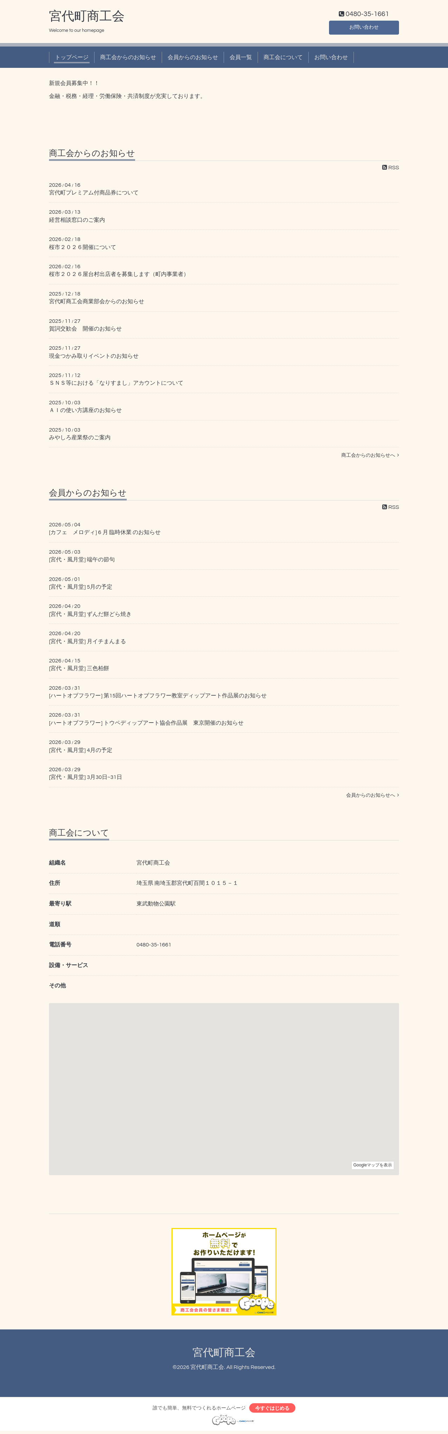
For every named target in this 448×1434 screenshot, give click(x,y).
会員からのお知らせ (193, 59)
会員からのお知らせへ (372, 796)
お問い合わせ (364, 28)
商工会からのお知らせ (128, 59)
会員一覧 (241, 59)
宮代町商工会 (87, 17)
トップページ (72, 59)
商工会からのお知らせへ (370, 457)
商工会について (283, 59)
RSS (390, 169)
